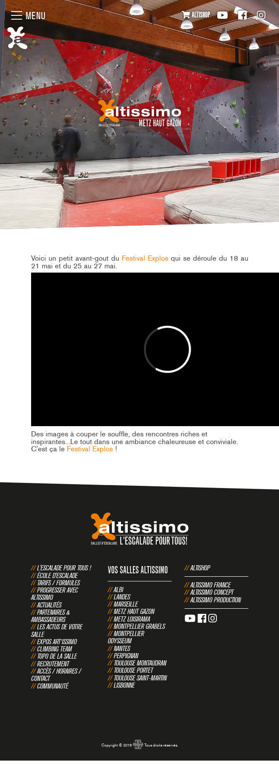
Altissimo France (210, 585)
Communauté (52, 686)
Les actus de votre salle (56, 630)
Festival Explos (145, 258)
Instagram (261, 15)
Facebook (242, 15)
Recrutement (53, 663)
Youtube (222, 15)
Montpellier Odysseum (126, 637)
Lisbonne (124, 685)
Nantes (122, 648)
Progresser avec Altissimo (54, 593)
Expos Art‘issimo (57, 641)
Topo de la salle (57, 656)
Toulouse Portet (133, 670)
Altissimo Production (215, 599)
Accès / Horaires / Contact (56, 674)
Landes (122, 596)
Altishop (200, 567)
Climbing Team (54, 649)
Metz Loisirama (132, 619)
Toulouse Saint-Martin (140, 678)
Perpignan (126, 655)
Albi (118, 589)
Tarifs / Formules (58, 582)
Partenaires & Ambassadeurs (50, 615)
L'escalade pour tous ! (64, 567)
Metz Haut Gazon (134, 611)
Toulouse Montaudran (140, 663)
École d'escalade (57, 575)
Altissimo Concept (211, 592)
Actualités (49, 605)
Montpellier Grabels (139, 626)
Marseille (126, 604)
